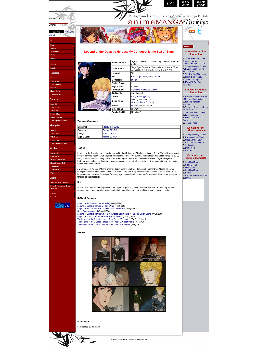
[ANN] (133, 96)
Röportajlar (55, 156)
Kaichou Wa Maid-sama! (196, 175)
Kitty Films (135, 90)
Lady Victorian (191, 115)
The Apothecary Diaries (195, 66)
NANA (188, 178)
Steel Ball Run (191, 162)
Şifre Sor (69, 32)
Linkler (53, 68)
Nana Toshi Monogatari (87, 211)
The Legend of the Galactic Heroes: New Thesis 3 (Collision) (103, 224)
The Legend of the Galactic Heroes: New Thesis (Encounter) (103, 219)
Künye (53, 58)
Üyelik (53, 55)
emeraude (135, 80)
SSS (52, 61)
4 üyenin (134, 105)
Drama (157, 76)
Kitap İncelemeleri (58, 163)
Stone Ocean (191, 165)
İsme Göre (55, 104)
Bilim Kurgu (136, 76)
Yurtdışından (56, 84)
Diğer (53, 173)
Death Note (190, 148)
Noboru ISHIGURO (111, 127)
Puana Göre (55, 114)
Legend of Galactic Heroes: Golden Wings (95, 206)
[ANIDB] (140, 96)
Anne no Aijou (191, 123)
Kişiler (53, 193)
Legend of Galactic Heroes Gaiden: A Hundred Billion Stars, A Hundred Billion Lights (114, 214)
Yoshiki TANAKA (110, 137)
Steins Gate (190, 145)
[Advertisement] (87, 6)
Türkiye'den (55, 81)
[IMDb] (147, 96)
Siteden (53, 88)
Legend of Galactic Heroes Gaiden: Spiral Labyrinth (100, 216)
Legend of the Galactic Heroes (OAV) (93, 203)
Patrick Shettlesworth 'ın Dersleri (60, 187)
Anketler (54, 48)
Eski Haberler (56, 94)
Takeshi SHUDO (110, 130)
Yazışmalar (55, 170)
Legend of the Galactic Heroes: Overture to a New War (101, 208)
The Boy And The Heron (195, 74)
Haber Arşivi (56, 91)
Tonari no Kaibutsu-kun (195, 112)
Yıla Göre (54, 111)
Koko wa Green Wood (195, 137)
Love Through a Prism (195, 64)
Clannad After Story (193, 140)
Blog (52, 45)
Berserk (188, 173)
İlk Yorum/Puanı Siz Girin (142, 102)
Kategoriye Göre (57, 117)
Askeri (144, 76)
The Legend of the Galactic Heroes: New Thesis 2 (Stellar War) (105, 222)
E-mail (53, 65)
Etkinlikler (55, 166)
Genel (53, 78)
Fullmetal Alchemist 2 (194, 142)
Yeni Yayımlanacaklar (59, 120)
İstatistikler (55, 51)
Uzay (150, 76)
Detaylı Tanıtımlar (58, 160)
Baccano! (189, 150)
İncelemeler (55, 153)
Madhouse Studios (149, 90)
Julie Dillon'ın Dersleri (59, 183)
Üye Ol (52, 35)
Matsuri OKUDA (110, 133)
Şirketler (54, 197)
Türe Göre (55, 107)
